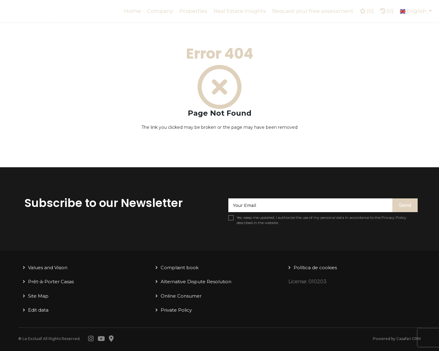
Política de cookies (315, 267)
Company (160, 11)
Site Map (38, 296)
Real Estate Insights (240, 11)
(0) (387, 11)
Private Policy (176, 310)
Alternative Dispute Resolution (196, 281)
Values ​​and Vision (47, 267)
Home (132, 11)
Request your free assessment (312, 11)
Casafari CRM (408, 338)
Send (405, 205)
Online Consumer (181, 296)
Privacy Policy (393, 217)
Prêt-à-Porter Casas (51, 281)
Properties (193, 11)
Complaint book (179, 267)
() (367, 11)
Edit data (38, 310)
